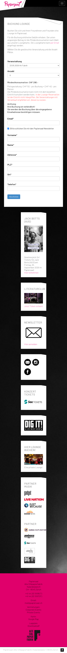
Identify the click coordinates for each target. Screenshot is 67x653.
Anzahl (10, 71)
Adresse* (12, 154)
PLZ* (9, 164)
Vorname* (12, 135)
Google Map (33, 619)
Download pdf (34, 626)
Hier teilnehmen (31, 272)
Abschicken (13, 197)
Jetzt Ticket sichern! (33, 299)
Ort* (9, 174)
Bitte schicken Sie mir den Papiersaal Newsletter (32, 128)
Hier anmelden (30, 344)
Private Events (33, 612)
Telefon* (11, 184)
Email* (10, 118)
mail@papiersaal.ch (33, 603)
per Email (55, 42)
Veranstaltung (14, 61)
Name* (10, 145)
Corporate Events (33, 609)
